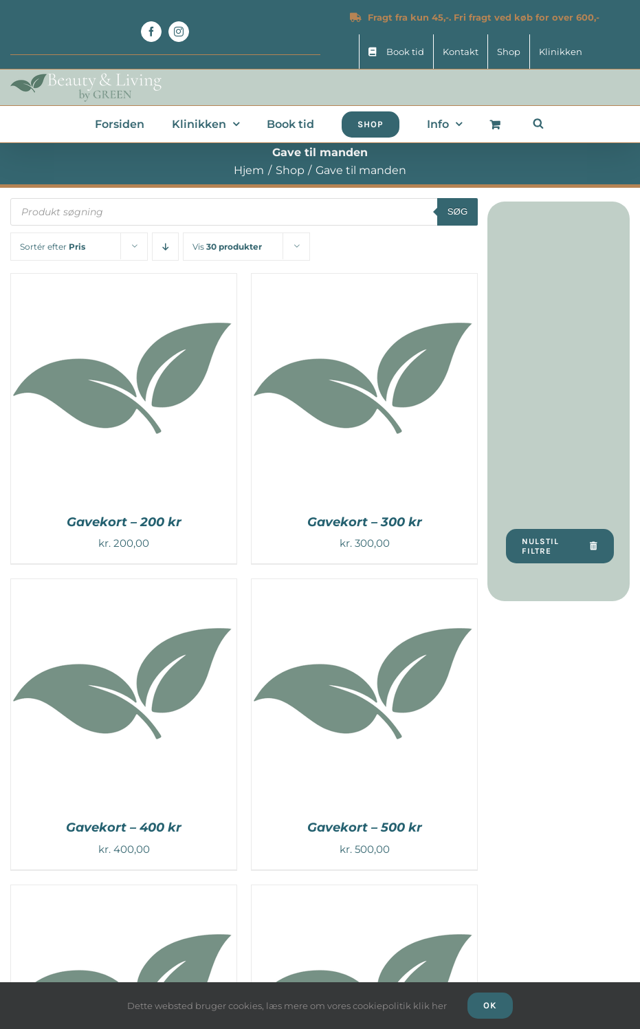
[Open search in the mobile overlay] (538, 123)
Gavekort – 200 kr (124, 522)
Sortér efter (52, 246)
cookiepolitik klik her (400, 1005)
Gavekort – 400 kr (123, 827)
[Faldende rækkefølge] (165, 246)
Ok (490, 1005)
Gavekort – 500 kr (364, 827)
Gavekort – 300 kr (364, 522)
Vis (227, 246)
